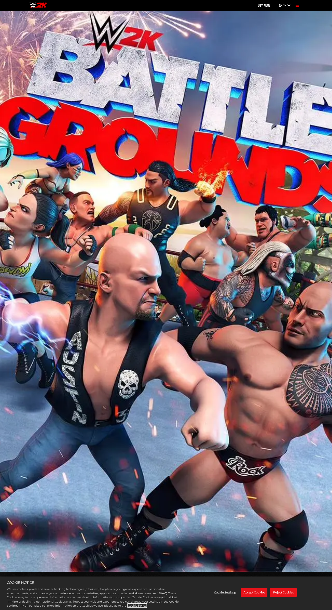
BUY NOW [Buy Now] (264, 5)
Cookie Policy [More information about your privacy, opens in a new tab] (137, 605)
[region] (166, 593)
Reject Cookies (283, 592)
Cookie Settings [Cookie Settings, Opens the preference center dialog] (225, 592)
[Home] (38, 5)
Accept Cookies (254, 592)
